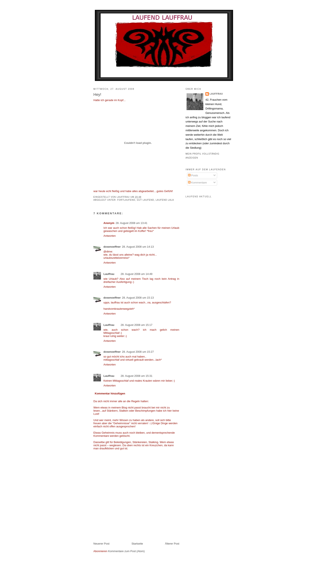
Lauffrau (123, 197)
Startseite (137, 543)
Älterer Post (172, 543)
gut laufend (145, 200)
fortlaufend (126, 200)
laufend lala (165, 200)
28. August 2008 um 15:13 (138, 297)
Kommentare (197, 182)
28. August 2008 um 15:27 (138, 351)
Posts (193, 175)
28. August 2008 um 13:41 (131, 223)
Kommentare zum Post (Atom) (126, 551)
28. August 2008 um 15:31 (136, 375)
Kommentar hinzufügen (110, 393)
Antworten (109, 235)
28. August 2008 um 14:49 (136, 274)
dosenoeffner (112, 246)
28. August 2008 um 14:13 (138, 246)
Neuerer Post (101, 543)
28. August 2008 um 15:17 (136, 324)
